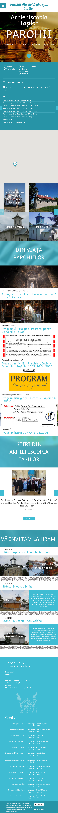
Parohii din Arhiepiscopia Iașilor (29, 6)
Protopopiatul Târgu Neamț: (15, 760)
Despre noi (9, 671)
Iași (22, 66)
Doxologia (9, 685)
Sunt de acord (38, 804)
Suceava (24, 73)
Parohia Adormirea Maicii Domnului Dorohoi (18, 108)
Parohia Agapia (8, 119)
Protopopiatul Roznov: (17, 766)
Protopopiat (10, 69)
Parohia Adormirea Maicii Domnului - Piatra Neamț (20, 105)
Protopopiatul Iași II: (17, 729)
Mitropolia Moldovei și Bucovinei (17, 680)
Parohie (9, 66)
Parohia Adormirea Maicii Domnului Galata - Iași (20, 111)
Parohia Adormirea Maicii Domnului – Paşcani (18, 116)
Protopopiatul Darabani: (16, 790)
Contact (8, 674)
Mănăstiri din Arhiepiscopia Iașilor (18, 687)
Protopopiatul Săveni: (17, 796)
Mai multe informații (11, 811)
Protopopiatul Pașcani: (17, 741)
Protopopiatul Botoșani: (17, 778)
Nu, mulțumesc (39, 809)
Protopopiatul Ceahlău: (17, 772)
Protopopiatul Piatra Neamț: (15, 753)
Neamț (24, 69)
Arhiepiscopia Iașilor (13, 682)
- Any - (13, 83)
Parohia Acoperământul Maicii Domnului (17, 100)
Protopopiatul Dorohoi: (17, 784)
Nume (33, 66)
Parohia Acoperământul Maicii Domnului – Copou (20, 103)
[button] (15, 164)
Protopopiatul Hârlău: (17, 747)
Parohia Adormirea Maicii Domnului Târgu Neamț (20, 114)
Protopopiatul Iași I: (18, 723)
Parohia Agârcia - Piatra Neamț (14, 122)
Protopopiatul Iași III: (17, 735)
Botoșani (24, 71)
